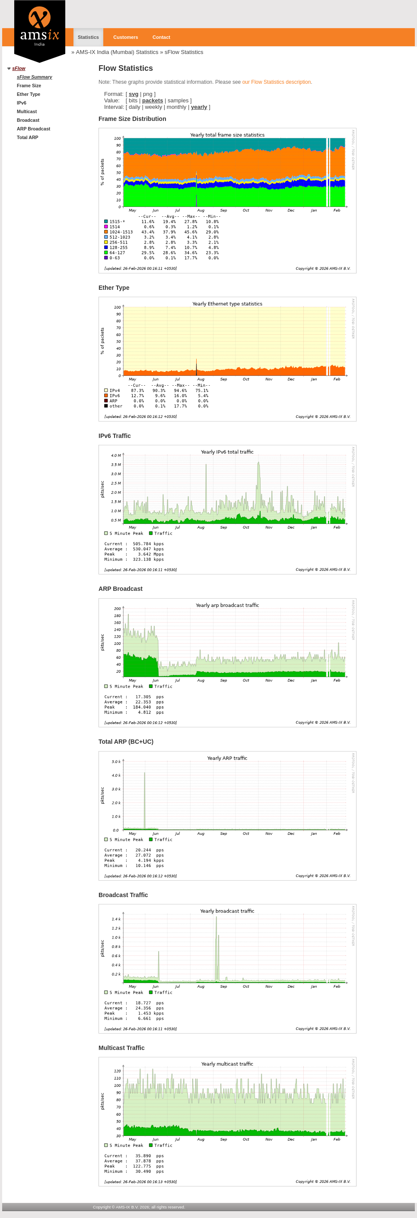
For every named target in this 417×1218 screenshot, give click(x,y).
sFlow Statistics (184, 52)
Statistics (88, 37)
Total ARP (27, 137)
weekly (153, 107)
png (148, 94)
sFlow (18, 68)
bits (133, 100)
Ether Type (28, 94)
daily (134, 107)
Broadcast (28, 120)
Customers (125, 37)
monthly (177, 107)
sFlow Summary (34, 76)
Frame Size (29, 85)
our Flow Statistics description (276, 82)
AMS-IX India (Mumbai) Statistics (117, 52)
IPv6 (21, 102)
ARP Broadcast (33, 128)
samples (178, 100)
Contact (161, 37)
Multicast (27, 111)
